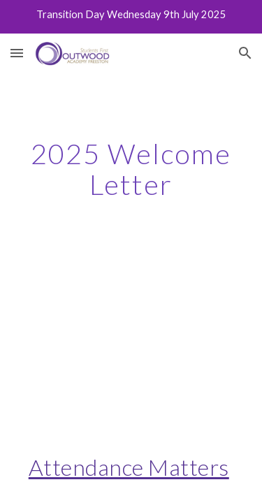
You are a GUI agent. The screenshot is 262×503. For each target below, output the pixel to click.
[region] (131, 17)
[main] (131, 169)
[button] (17, 53)
